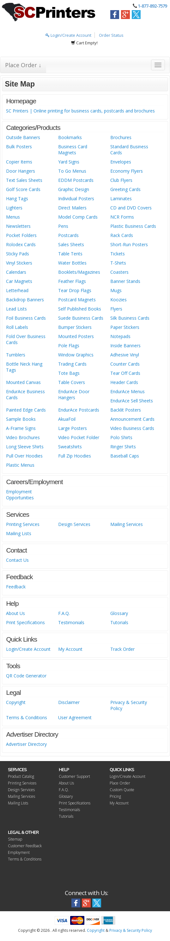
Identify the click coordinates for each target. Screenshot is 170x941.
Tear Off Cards (125, 373)
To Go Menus (72, 171)
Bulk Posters (19, 147)
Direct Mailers (72, 208)
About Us (15, 613)
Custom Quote (122, 789)
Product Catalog (21, 776)
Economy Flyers (126, 171)
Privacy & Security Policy (128, 705)
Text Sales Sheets (24, 180)
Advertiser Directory (26, 744)
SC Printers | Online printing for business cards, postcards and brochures (80, 111)
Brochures (120, 137)
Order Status (111, 35)
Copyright (16, 702)
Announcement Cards (132, 419)
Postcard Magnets (77, 300)
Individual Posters (76, 198)
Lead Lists (16, 309)
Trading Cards (72, 364)
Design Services (74, 524)
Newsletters (18, 226)
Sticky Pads (17, 254)
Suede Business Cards (80, 318)
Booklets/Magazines (79, 272)
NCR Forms (122, 217)
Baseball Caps (124, 456)
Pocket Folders (21, 235)
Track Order (122, 649)
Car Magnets (19, 281)
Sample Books (21, 419)
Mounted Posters (76, 336)
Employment (19, 852)
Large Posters (72, 428)
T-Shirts (118, 263)
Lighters (14, 208)
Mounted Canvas (23, 382)
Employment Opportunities (20, 495)
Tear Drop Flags (74, 290)
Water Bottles (72, 263)
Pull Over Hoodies (24, 456)
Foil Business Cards (26, 318)
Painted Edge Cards (26, 410)
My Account (70, 649)
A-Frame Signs (21, 428)
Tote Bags (69, 373)
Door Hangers (20, 171)
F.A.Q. (64, 613)
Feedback (16, 587)
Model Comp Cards (78, 217)
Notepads (120, 336)
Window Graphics (76, 355)
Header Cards (124, 382)
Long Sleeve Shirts (25, 447)
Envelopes (120, 162)
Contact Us (17, 560)
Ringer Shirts (123, 447)
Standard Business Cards (129, 150)
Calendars (16, 272)
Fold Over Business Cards (26, 339)
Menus (13, 217)
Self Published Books (79, 309)
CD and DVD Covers (131, 208)
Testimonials (71, 622)
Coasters (119, 272)
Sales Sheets (71, 244)
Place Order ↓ (23, 65)
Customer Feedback (25, 845)
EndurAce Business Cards (25, 394)
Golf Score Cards (23, 189)
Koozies (118, 300)
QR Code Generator (26, 676)
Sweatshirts (70, 447)
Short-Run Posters (129, 244)
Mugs (116, 290)
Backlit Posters (125, 410)
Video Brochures (23, 437)
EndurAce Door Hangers (73, 394)
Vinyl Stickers (19, 263)
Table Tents (70, 254)
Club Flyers (121, 180)
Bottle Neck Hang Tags (24, 367)
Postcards (68, 235)
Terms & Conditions (26, 717)
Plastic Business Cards (133, 226)
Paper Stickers (124, 327)
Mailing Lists (18, 533)
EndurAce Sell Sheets (131, 401)
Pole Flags (68, 345)
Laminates (121, 198)
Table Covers (71, 382)
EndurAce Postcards (78, 410)
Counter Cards (125, 364)
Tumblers (15, 355)
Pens (63, 226)
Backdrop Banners (25, 300)
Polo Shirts (121, 437)
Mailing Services (126, 524)
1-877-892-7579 (152, 6)
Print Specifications (25, 622)
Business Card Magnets (72, 150)
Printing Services (22, 524)
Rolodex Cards (21, 244)
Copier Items (19, 162)
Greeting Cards (125, 189)
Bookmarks (70, 137)
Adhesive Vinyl (124, 355)
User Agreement (75, 717)
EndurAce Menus (127, 391)
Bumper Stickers (75, 327)
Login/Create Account (68, 35)
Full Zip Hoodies (74, 456)
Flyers (116, 309)
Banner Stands (125, 281)
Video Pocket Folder (78, 437)
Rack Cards (121, 235)
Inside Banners (125, 345)
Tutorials (119, 622)
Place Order (120, 783)
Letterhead (17, 290)
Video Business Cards (132, 428)
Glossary (119, 613)
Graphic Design (73, 189)
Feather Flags (72, 281)
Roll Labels (17, 327)
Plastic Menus (20, 465)
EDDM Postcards (76, 180)
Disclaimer (69, 702)
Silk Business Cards (129, 318)
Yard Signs (68, 162)
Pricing (115, 796)
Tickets (117, 254)
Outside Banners (23, 137)
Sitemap (15, 839)
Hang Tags (17, 198)
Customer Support (74, 776)
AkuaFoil (67, 419)
